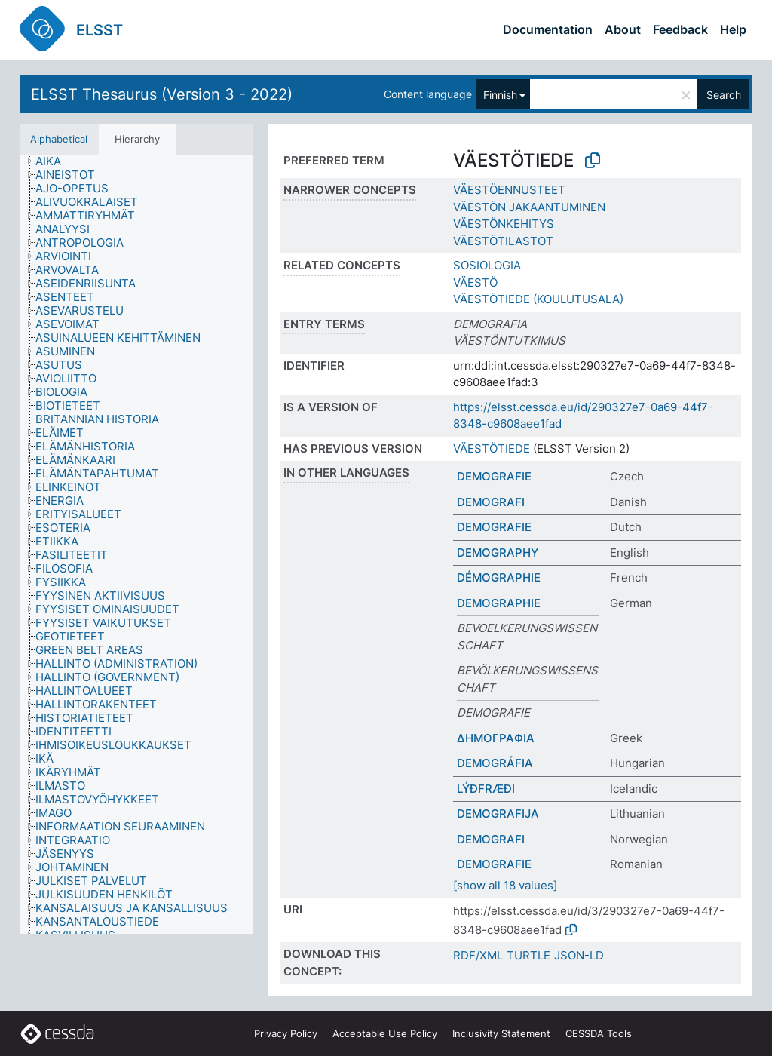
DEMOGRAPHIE (499, 603)
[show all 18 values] (505, 885)
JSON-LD (579, 955)
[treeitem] (55, 161)
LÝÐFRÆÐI (486, 788)
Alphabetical (58, 139)
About (623, 29)
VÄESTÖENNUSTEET (509, 190)
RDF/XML (478, 955)
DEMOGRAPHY (497, 552)
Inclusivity (501, 1033)
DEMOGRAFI (491, 502)
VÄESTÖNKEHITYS (503, 223)
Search (723, 94)
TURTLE (528, 955)
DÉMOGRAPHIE (499, 577)
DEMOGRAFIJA (498, 813)
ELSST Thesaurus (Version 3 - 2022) (162, 94)
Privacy (285, 1033)
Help (733, 29)
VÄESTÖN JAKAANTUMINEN (529, 207)
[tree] (136, 545)
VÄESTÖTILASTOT (503, 241)
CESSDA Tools (598, 1033)
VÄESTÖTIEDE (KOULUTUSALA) (538, 299)
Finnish (500, 94)
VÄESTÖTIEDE (491, 448)
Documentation (548, 29)
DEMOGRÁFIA (495, 763)
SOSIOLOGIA (487, 265)
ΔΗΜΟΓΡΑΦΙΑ (496, 738)
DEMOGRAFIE (494, 476)
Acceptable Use (384, 1033)
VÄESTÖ (475, 282)
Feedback (680, 29)
